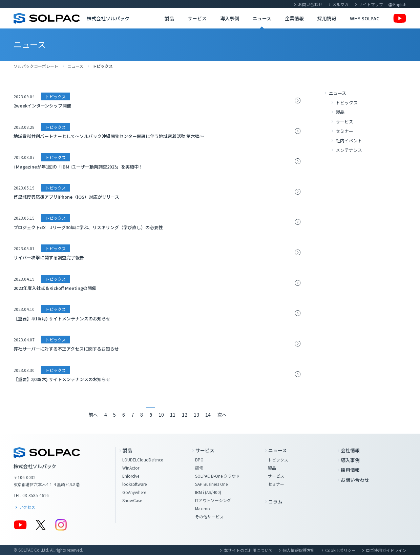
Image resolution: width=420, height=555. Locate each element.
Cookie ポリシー (340, 550)
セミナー (344, 131)
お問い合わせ (310, 4)
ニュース (262, 18)
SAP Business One (211, 484)
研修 (199, 468)
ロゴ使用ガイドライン (386, 550)
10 (161, 414)
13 (196, 414)
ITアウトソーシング (213, 500)
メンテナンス (349, 150)
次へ (222, 414)
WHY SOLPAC (364, 18)
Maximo (202, 508)
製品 (169, 18)
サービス (197, 18)
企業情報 (294, 18)
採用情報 (326, 18)
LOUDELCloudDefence (142, 459)
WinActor (130, 468)
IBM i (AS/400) (208, 492)
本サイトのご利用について (248, 550)
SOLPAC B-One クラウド (217, 476)
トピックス (347, 102)
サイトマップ (371, 4)
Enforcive (130, 476)
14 (208, 414)
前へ (93, 414)
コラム (275, 501)
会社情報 (350, 450)
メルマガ (340, 4)
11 (172, 414)
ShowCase (132, 500)
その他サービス (209, 516)
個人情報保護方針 (298, 550)
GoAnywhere (134, 492)
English (399, 4)
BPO (199, 459)
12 (184, 414)
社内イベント (349, 140)
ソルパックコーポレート (36, 66)
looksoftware (134, 484)
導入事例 (229, 18)
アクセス (27, 507)
